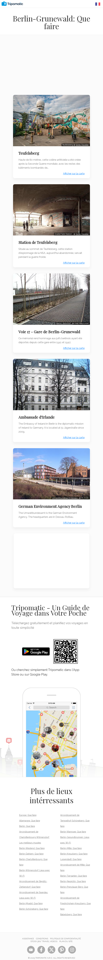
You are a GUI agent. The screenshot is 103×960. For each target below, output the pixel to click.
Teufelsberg (29, 152)
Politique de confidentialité (65, 934)
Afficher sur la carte (73, 173)
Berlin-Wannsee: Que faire (73, 827)
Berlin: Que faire (27, 822)
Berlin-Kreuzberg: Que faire (73, 850)
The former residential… (66, 405)
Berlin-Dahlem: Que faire (31, 850)
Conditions (42, 934)
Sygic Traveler (81, 144)
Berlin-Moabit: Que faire (31, 899)
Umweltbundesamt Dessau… (65, 494)
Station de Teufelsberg (38, 241)
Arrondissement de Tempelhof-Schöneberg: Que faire (74, 816)
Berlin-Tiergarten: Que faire (73, 872)
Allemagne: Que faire (29, 816)
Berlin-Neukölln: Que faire (73, 877)
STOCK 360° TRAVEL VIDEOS (43, 937)
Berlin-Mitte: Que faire (71, 844)
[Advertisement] (51, 66)
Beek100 (84, 405)
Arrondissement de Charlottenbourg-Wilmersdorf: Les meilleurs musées (34, 833)
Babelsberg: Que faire (71, 910)
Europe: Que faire (27, 811)
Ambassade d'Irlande (37, 414)
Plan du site (66, 937)
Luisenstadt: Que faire (70, 855)
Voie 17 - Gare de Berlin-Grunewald (50, 329)
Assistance (28, 934)
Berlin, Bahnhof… (63, 321)
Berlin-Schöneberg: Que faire (33, 905)
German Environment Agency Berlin (50, 502)
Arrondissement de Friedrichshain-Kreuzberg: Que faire (75, 899)
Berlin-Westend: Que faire (32, 844)
